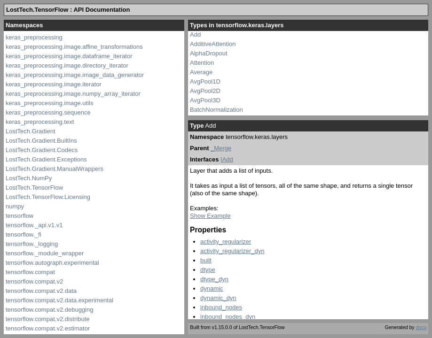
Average (201, 72)
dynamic (211, 288)
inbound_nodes (221, 307)
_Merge (221, 148)
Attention (202, 62)
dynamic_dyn (218, 297)
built (206, 260)
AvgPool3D (205, 100)
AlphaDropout (209, 53)
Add (195, 34)
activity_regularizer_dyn (232, 250)
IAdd (226, 159)
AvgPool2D (205, 90)
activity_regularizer (225, 241)
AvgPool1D (205, 81)
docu (421, 327)
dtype (207, 269)
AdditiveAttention (213, 43)
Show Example (210, 215)
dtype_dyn (214, 279)
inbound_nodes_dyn (227, 316)
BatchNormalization (216, 109)
